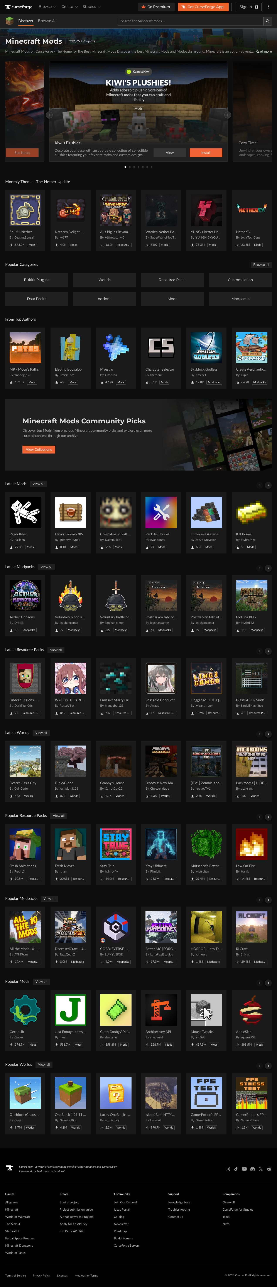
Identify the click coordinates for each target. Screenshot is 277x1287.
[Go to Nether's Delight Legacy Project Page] (71, 220)
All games (11, 1202)
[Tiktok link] (236, 1169)
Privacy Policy (41, 1275)
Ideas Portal (122, 1209)
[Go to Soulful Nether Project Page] (25, 220)
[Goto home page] (19, 7)
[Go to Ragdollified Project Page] (25, 522)
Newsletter (121, 1224)
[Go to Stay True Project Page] (116, 854)
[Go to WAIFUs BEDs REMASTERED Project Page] (71, 688)
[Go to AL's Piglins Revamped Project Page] (116, 220)
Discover (26, 21)
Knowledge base (179, 1202)
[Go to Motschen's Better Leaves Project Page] (206, 854)
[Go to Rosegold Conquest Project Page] (161, 688)
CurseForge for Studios (238, 1209)
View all (38, 484)
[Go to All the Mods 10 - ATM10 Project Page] (25, 937)
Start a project (69, 1202)
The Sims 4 (12, 1224)
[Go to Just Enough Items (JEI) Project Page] (71, 1020)
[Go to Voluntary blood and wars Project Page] (71, 605)
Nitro (226, 1224)
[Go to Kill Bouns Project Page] (252, 522)
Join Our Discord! (126, 1202)
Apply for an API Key (73, 1224)
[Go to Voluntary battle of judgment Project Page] (116, 605)
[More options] (268, 7)
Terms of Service (15, 1275)
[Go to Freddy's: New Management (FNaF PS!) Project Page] (161, 771)
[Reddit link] (269, 1169)
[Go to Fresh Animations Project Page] (25, 854)
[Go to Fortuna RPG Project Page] (252, 605)
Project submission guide (76, 1209)
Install (206, 153)
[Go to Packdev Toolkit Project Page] (161, 522)
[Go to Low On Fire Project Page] (252, 854)
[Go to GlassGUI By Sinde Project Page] (252, 688)
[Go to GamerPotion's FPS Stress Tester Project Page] (252, 1103)
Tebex (226, 1216)
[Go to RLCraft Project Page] (252, 937)
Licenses (62, 1275)
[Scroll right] (268, 485)
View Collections (39, 449)
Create (69, 7)
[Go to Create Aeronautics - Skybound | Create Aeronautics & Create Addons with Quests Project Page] (252, 358)
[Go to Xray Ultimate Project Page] (161, 854)
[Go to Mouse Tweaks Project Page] (206, 1020)
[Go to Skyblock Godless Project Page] (206, 358)
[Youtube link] (244, 1169)
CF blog (119, 1216)
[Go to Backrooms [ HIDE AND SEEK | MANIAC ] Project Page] (252, 771)
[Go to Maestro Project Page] (116, 358)
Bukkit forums (123, 1238)
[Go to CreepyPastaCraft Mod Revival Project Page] (116, 522)
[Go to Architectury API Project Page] (161, 1020)
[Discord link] (252, 1169)
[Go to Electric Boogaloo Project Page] (71, 358)
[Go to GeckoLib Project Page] (25, 1020)
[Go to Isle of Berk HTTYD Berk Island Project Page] (161, 1103)
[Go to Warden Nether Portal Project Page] (161, 220)
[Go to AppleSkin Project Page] (252, 1020)
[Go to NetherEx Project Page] (252, 220)
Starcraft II (12, 1231)
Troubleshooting (179, 1209)
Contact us (175, 1216)
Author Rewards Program (77, 1216)
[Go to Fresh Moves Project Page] (71, 854)
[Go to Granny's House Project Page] (116, 771)
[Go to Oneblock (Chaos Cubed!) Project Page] (25, 1103)
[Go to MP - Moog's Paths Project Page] (25, 358)
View (170, 153)
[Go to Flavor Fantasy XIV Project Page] (71, 522)
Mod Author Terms (86, 1275)
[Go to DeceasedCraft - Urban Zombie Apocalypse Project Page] (71, 937)
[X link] (260, 1169)
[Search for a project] (190, 21)
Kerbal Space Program (20, 1238)
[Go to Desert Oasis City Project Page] (25, 771)
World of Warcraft (17, 1216)
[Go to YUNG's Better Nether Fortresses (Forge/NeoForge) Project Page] (206, 220)
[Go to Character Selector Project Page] (161, 358)
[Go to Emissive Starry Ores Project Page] (116, 688)
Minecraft (11, 1209)
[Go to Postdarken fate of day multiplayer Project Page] (161, 605)
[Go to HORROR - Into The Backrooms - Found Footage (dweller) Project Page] (206, 937)
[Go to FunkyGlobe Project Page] (71, 771)
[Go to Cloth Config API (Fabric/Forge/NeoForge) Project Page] (116, 1020)
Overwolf (229, 1202)
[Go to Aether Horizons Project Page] (25, 605)
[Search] (267, 21)
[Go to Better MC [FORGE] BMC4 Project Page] (161, 937)
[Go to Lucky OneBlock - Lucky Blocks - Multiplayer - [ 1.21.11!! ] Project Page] (116, 1103)
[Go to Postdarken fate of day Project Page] (206, 605)
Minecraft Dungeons (19, 1245)
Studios (92, 7)
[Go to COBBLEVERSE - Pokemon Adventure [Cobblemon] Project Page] (116, 937)
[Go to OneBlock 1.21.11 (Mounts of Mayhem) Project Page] (71, 1103)
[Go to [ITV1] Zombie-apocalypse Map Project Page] (206, 771)
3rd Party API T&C (72, 1231)
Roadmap (120, 1231)
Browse (48, 7)
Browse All (47, 21)
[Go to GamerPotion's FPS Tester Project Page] (206, 1103)
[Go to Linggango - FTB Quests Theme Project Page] (206, 688)
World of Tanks (15, 1252)
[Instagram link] (227, 1169)
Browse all (261, 265)
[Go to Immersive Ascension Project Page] (206, 522)
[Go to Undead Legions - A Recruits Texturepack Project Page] (25, 688)
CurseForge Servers (127, 1245)
